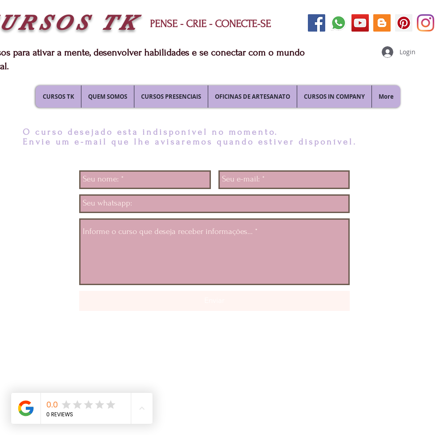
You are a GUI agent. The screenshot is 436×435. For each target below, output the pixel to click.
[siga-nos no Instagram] (425, 23)
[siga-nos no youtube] (360, 23)
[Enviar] (214, 301)
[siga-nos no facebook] (316, 23)
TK (119, 23)
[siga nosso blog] (382, 23)
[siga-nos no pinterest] (403, 23)
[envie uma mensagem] (338, 23)
